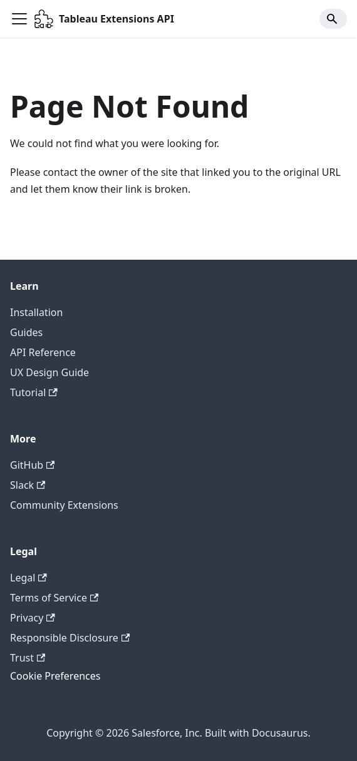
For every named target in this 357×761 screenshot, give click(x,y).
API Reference (43, 352)
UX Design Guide (49, 372)
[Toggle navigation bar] (19, 18)
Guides (26, 332)
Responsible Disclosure (70, 638)
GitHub (32, 465)
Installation (36, 312)
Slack (27, 485)
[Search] (333, 19)
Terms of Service (54, 598)
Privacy (32, 618)
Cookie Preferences (55, 676)
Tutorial (34, 392)
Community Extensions (64, 505)
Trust (27, 658)
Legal (28, 578)
